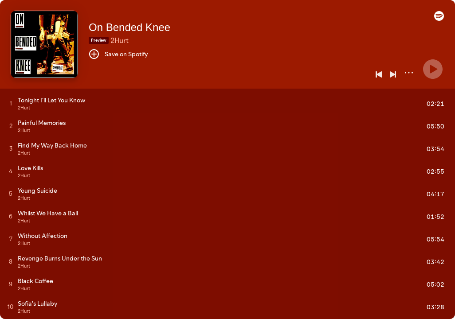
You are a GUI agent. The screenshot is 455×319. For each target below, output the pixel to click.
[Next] (392, 74)
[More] (409, 72)
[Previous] (378, 74)
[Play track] (11, 103)
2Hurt (119, 40)
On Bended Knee (129, 27)
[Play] (432, 69)
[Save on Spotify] (118, 54)
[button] (439, 18)
